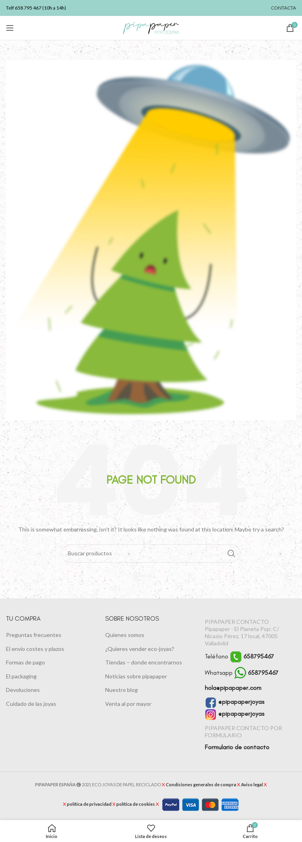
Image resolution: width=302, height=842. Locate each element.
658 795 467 (28, 8)
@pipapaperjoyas (234, 701)
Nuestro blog (121, 689)
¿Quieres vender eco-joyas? (139, 648)
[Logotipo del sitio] (151, 27)
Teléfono (239, 656)
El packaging (21, 676)
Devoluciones (23, 689)
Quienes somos (124, 634)
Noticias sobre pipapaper (136, 676)
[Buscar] (151, 553)
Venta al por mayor (128, 703)
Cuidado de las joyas (31, 703)
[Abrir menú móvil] (10, 28)
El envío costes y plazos (35, 648)
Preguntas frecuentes (33, 634)
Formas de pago (25, 662)
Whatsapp (241, 672)
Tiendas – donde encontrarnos (143, 662)
